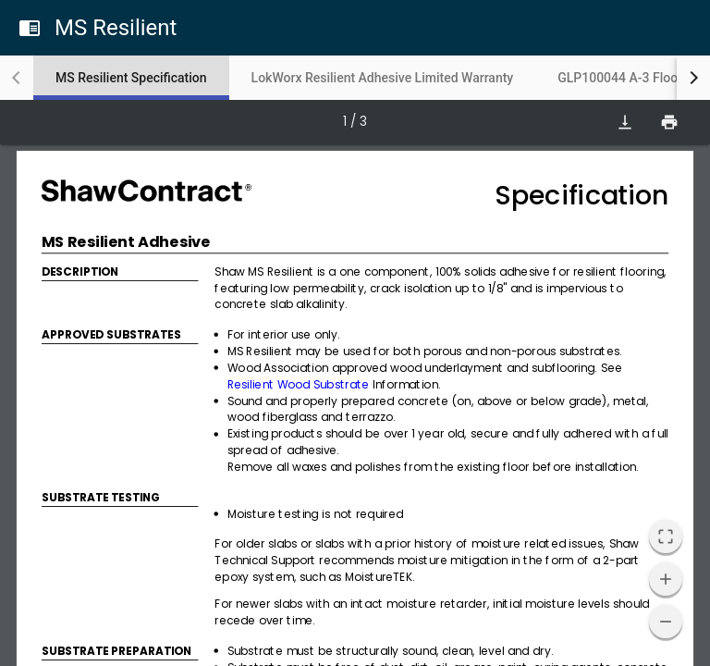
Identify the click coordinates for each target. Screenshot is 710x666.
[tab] (131, 78)
